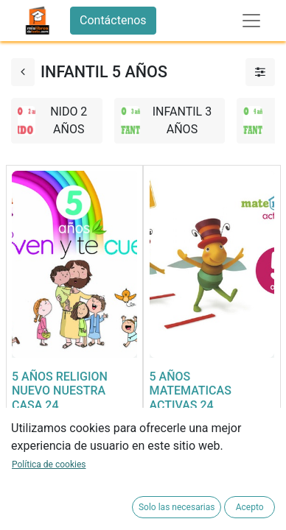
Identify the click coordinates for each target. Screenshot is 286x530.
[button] (27, 484)
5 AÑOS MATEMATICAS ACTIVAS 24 (190, 390)
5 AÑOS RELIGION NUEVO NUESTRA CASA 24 (60, 390)
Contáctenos (113, 20)
